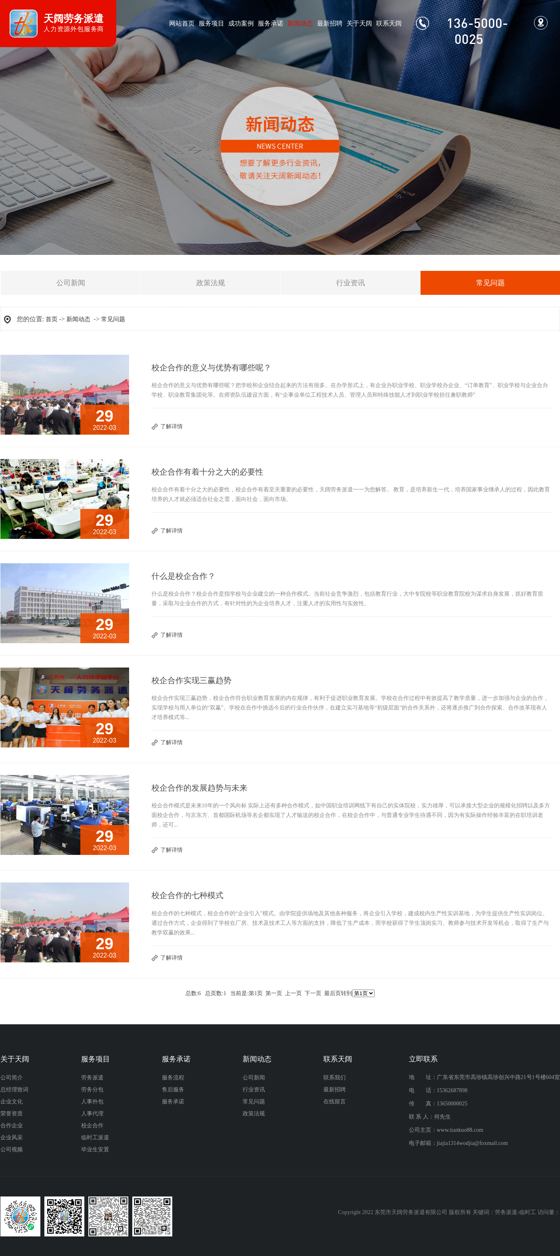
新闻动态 (300, 23)
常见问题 (113, 319)
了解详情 (171, 426)
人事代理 (92, 1114)
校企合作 (92, 1126)
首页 (52, 319)
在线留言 (334, 1102)
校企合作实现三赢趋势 (191, 680)
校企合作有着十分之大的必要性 (207, 471)
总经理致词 (14, 1090)
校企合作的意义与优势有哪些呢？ (211, 367)
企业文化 (11, 1102)
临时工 (527, 1212)
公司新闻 (70, 283)
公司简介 (11, 1078)
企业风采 (11, 1138)
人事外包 (92, 1102)
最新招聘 (330, 23)
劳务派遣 (92, 1078)
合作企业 (11, 1126)
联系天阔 (389, 23)
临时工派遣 (95, 1138)
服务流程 (173, 1078)
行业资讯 (350, 283)
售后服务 (173, 1090)
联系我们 (334, 1078)
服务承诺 (270, 23)
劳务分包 (92, 1090)
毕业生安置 (95, 1150)
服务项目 (211, 23)
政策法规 (210, 283)
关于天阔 (359, 23)
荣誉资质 (11, 1114)
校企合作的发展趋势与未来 (199, 787)
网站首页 (182, 23)
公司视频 (11, 1150)
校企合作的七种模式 (187, 895)
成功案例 (241, 23)
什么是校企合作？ (183, 576)
